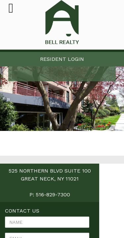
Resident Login (62, 59)
